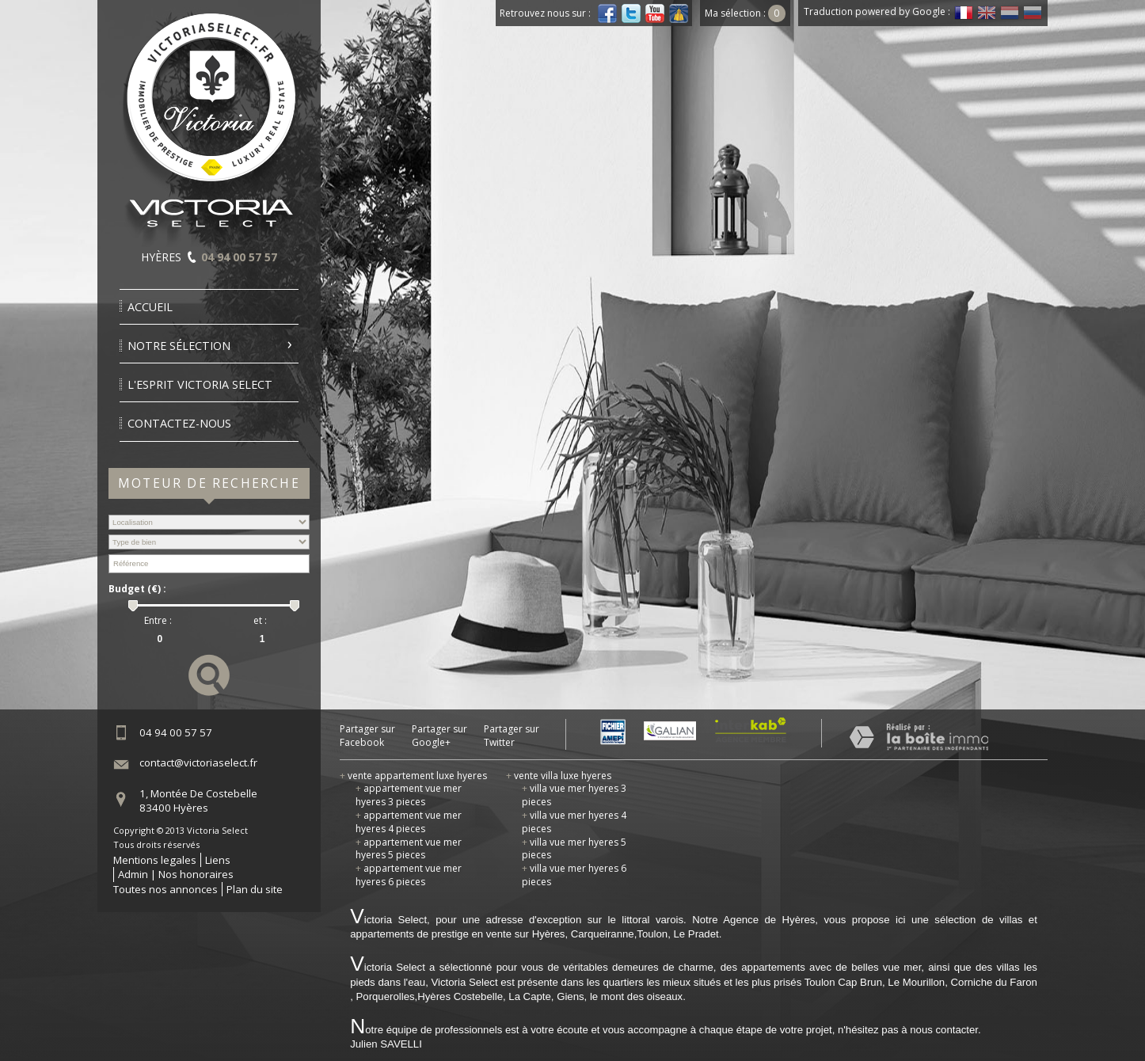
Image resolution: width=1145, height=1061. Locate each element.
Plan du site (254, 889)
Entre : (158, 620)
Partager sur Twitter (511, 736)
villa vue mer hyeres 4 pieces (574, 821)
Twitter (631, 13)
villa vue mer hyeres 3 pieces (574, 794)
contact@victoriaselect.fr (198, 762)
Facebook (607, 13)
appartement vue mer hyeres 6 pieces (409, 874)
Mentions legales (154, 860)
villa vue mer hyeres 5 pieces (574, 848)
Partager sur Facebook (367, 736)
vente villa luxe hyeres (558, 775)
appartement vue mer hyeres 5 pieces (409, 848)
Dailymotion (678, 13)
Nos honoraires (196, 874)
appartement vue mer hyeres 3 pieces (409, 794)
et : (260, 620)
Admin (133, 874)
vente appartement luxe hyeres (413, 775)
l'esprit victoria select (199, 384)
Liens (217, 860)
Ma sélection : (745, 13)
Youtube (654, 13)
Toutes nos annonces (165, 889)
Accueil (150, 306)
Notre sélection (178, 345)
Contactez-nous (179, 423)
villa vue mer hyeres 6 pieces (574, 874)
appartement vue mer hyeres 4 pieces (409, 821)
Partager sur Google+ (439, 736)
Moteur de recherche (209, 483)
